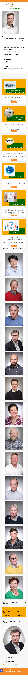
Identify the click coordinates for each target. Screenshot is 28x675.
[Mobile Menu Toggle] (1, 6)
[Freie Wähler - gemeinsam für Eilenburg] (14, 6)
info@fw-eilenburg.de (15, 673)
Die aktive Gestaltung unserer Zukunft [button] (12, 616)
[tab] (3, 664)
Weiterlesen (14, 102)
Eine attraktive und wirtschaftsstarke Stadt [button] (12, 612)
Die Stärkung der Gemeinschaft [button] (11, 608)
